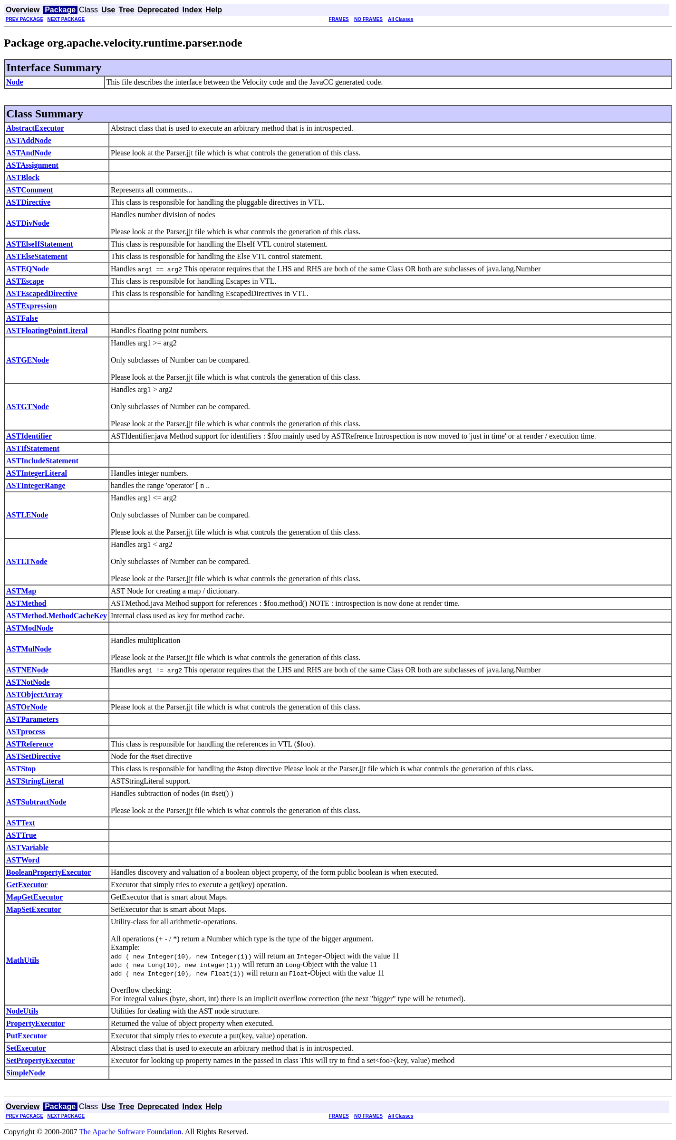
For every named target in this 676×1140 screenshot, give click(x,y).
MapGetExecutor (34, 897)
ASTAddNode (28, 140)
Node (14, 82)
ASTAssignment (32, 165)
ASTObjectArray (34, 694)
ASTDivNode (27, 223)
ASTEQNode (27, 269)
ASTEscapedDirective (41, 293)
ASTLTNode (27, 561)
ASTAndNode (28, 153)
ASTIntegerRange (35, 485)
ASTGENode (27, 360)
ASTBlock (22, 177)
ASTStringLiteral (35, 781)
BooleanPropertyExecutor (48, 872)
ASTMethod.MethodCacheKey (56, 616)
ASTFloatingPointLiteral (47, 330)
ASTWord (22, 860)
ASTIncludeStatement (42, 461)
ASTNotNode (28, 682)
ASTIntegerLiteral (36, 473)
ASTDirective (28, 202)
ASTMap (21, 591)
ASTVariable (27, 847)
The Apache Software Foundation (130, 1132)
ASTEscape (25, 281)
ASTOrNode (26, 707)
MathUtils (22, 960)
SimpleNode (26, 1073)
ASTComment (29, 190)
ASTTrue (21, 835)
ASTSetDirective (33, 756)
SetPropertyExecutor (40, 1060)
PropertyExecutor (35, 1023)
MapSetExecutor (33, 909)
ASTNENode (27, 670)
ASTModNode (29, 628)
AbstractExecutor (35, 128)
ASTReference (29, 744)
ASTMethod (26, 603)
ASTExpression (31, 306)
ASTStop (21, 769)
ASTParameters (32, 719)
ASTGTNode (27, 406)
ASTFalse (22, 318)
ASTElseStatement (37, 256)
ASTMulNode (28, 649)
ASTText (20, 823)
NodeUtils (22, 1011)
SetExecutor (26, 1048)
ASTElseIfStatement (39, 244)
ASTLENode (27, 515)
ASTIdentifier (29, 436)
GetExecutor (27, 885)
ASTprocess (25, 732)
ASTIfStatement (32, 448)
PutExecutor (26, 1036)
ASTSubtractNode (36, 802)
